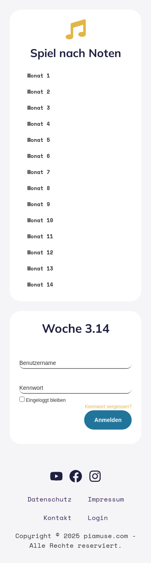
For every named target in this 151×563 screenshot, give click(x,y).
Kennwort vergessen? (108, 406)
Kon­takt (57, 517)
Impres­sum (106, 499)
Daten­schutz (49, 499)
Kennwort (31, 388)
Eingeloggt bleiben (42, 400)
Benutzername (37, 363)
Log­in (98, 517)
